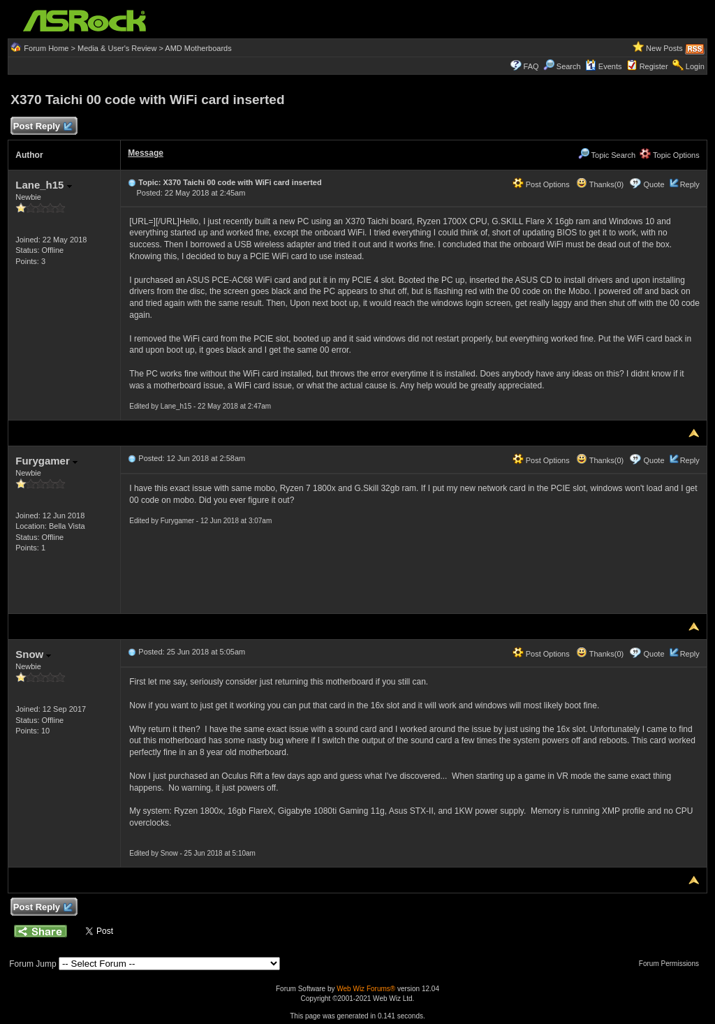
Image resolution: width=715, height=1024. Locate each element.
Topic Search (606, 155)
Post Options (541, 184)
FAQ (531, 66)
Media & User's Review (117, 48)
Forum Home (46, 48)
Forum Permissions (672, 963)
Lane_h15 (43, 185)
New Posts (664, 48)
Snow (33, 654)
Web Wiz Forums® (366, 989)
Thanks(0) (600, 184)
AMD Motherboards (198, 48)
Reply (690, 184)
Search (568, 66)
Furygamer (46, 461)
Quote (654, 184)
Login (695, 66)
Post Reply (41, 127)
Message (145, 153)
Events (603, 66)
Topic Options (670, 155)
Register (654, 66)
